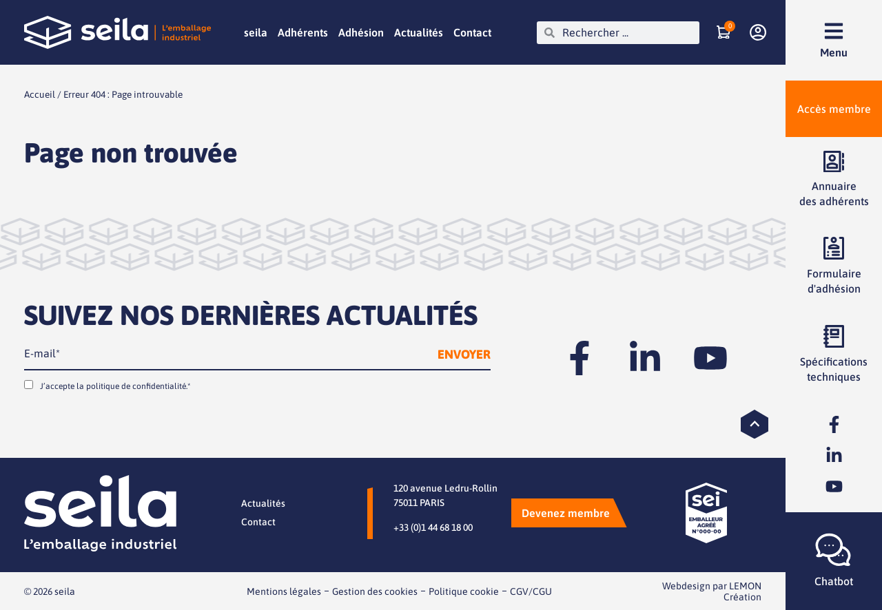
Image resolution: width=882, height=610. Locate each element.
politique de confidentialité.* (138, 385)
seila (255, 32)
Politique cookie (464, 590)
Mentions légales (284, 590)
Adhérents (303, 32)
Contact (472, 32)
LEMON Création (742, 591)
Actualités (418, 32)
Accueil (39, 94)
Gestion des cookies (375, 590)
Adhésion (361, 32)
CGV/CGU (531, 590)
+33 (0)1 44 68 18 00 (433, 526)
